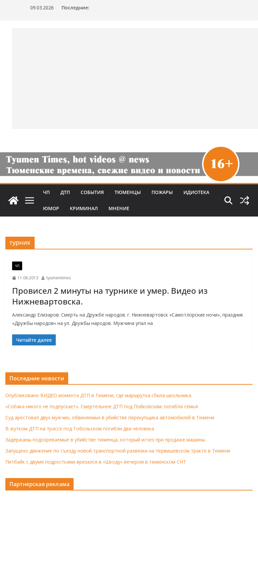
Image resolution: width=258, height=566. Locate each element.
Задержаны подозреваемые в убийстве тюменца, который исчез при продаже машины (105, 439)
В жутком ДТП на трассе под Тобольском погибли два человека (79, 428)
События (92, 192)
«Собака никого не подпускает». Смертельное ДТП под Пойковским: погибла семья (101, 406)
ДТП (65, 192)
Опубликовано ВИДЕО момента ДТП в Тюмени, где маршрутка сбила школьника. (98, 395)
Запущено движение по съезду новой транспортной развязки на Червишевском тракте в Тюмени (117, 450)
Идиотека (196, 192)
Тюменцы (128, 192)
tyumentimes (58, 278)
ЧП (46, 192)
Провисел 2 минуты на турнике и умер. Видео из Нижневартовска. (110, 295)
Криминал (84, 208)
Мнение (119, 208)
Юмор (51, 208)
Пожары (162, 192)
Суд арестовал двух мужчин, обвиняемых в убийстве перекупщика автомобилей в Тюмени (109, 417)
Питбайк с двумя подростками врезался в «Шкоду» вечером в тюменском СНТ (95, 462)
